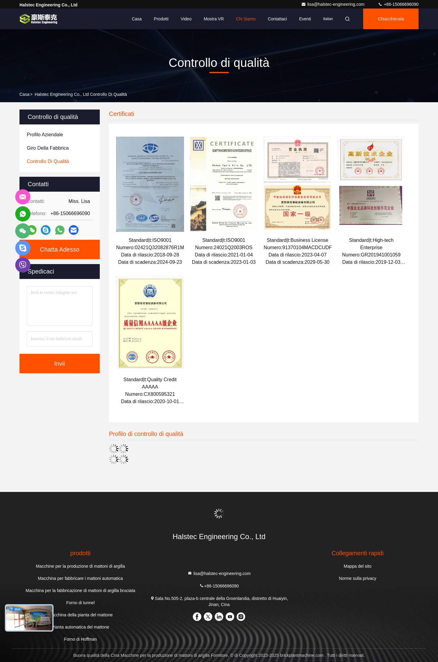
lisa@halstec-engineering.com (333, 4)
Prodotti (161, 18)
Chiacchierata (391, 18)
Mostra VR (214, 18)
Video (186, 18)
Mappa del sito (357, 566)
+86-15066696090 (398, 4)
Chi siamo (246, 18)
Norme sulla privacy (357, 578)
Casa (137, 18)
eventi (305, 18)
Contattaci (277, 18)
